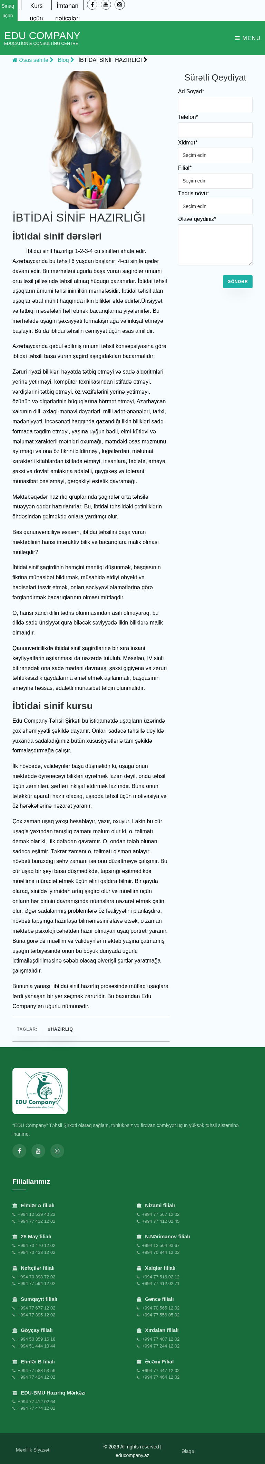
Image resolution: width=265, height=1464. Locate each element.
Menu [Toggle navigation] (248, 38)
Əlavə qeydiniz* (197, 219)
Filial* (185, 168)
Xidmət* (187, 143)
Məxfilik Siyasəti (33, 1446)
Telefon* (188, 117)
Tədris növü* (193, 193)
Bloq (66, 60)
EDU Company (42, 38)
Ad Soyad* (191, 91)
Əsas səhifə (32, 60)
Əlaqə (187, 1448)
